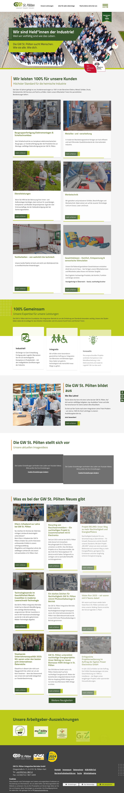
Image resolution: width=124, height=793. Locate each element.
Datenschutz (78, 770)
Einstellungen (69, 784)
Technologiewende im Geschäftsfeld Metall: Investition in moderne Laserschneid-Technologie (27, 605)
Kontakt (58, 770)
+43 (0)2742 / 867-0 (24, 772)
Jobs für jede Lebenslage (66, 6)
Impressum (67, 770)
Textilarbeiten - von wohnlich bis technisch (34, 265)
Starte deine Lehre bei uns (88, 6)
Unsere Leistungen (47, 6)
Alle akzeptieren (104, 784)
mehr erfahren (71, 423)
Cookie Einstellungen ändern (38, 480)
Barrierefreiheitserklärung (65, 773)
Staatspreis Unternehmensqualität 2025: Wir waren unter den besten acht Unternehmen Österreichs (28, 667)
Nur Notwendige (86, 784)
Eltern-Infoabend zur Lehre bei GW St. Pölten (27, 533)
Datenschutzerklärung (41, 790)
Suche (79, 773)
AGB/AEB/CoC (90, 770)
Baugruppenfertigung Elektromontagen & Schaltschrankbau (34, 142)
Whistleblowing (90, 773)
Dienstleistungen (23, 201)
